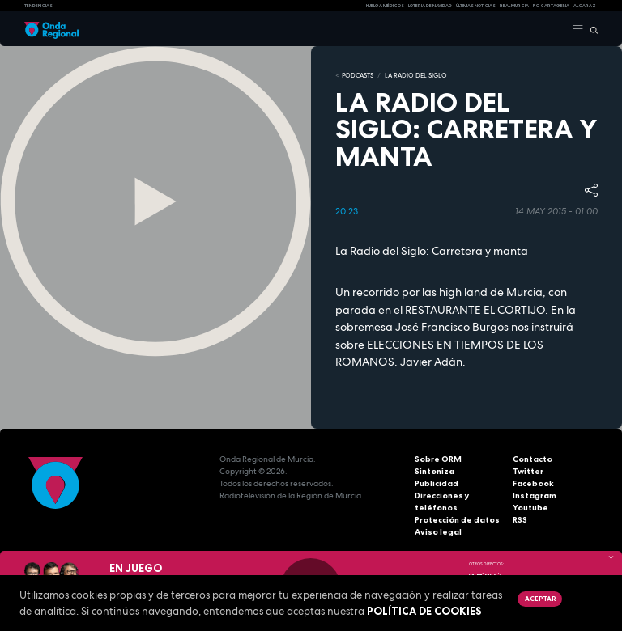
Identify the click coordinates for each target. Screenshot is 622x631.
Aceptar (540, 599)
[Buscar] (591, 29)
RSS (520, 520)
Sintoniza (434, 471)
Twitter (528, 471)
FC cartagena (551, 5)
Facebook (533, 483)
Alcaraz (584, 5)
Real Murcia (514, 5)
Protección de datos (457, 520)
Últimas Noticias (476, 5)
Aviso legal (438, 532)
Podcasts (357, 75)
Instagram (534, 495)
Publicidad (436, 483)
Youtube (530, 507)
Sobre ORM (438, 459)
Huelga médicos (385, 5)
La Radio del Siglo (416, 75)
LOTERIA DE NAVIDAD (430, 5)
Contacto (532, 459)
